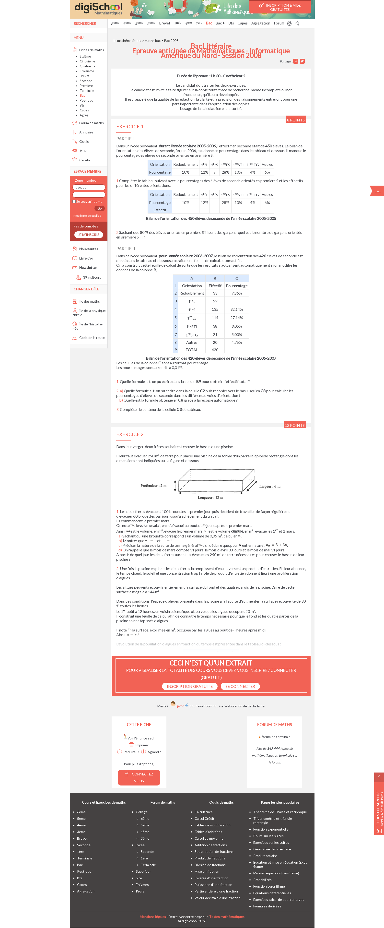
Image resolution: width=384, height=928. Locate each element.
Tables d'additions (208, 832)
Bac (209, 23)
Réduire (126, 752)
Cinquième (87, 61)
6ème (81, 812)
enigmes (142, 884)
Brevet (164, 23)
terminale (84, 858)
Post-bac (86, 100)
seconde (84, 845)
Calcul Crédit (204, 818)
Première (86, 86)
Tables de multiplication (213, 825)
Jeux (79, 151)
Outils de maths (221, 802)
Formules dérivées (267, 906)
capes (82, 884)
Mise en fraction (207, 871)
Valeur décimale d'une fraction (218, 898)
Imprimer (139, 745)
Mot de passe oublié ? (86, 215)
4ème (81, 825)
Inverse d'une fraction (211, 878)
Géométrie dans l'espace (272, 849)
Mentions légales (153, 917)
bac (80, 865)
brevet (82, 838)
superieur (143, 871)
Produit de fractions (210, 858)
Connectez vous (139, 777)
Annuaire (82, 132)
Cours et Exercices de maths (104, 802)
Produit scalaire (265, 856)
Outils (80, 141)
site (139, 878)
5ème (81, 818)
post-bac (84, 871)
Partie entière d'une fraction (216, 891)
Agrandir (151, 752)
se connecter (240, 686)
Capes (243, 23)
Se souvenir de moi (89, 201)
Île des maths (86, 301)
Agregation (85, 891)
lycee (140, 845)
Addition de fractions (211, 845)
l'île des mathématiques (226, 917)
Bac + (220, 23)
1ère (80, 851)
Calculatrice (204, 812)
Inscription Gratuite (190, 686)
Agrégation (260, 23)
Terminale (87, 91)
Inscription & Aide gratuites (280, 7)
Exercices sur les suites (271, 842)
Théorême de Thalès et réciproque (280, 812)
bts (79, 878)
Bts (231, 23)
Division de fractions (210, 865)
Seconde (86, 81)
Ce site (81, 160)
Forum (279, 23)
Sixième (85, 56)
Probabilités (262, 880)
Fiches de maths (88, 50)
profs (140, 891)
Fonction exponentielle (271, 829)
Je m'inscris (88, 235)
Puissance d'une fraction (213, 884)
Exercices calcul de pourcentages (278, 899)
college (142, 812)
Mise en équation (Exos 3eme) (276, 873)
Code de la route (88, 337)
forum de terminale (275, 737)
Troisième (87, 71)
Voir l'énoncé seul (139, 738)
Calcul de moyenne (209, 838)
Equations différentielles (272, 893)
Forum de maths (88, 123)
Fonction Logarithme (269, 886)
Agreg (84, 115)
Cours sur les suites (268, 836)
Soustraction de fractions (214, 851)
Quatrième (87, 66)
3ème (81, 832)
